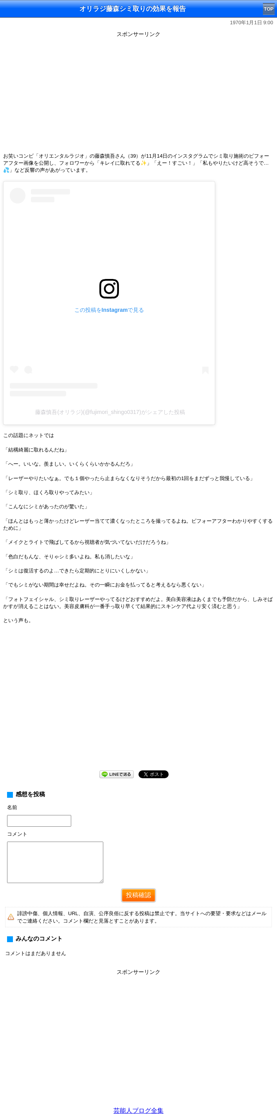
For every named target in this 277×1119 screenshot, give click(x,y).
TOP (268, 9)
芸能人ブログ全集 (138, 1110)
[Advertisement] (138, 94)
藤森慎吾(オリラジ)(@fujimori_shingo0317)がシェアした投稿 (110, 412)
